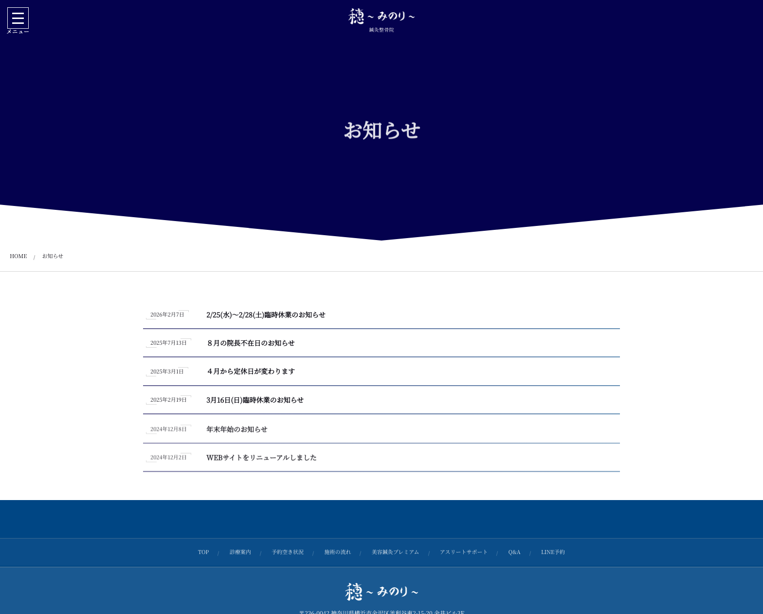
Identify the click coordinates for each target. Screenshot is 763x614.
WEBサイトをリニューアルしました (261, 461)
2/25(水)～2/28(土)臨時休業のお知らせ (266, 315)
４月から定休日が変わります (250, 372)
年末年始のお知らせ (237, 433)
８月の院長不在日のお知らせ (250, 343)
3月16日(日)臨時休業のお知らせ (255, 400)
